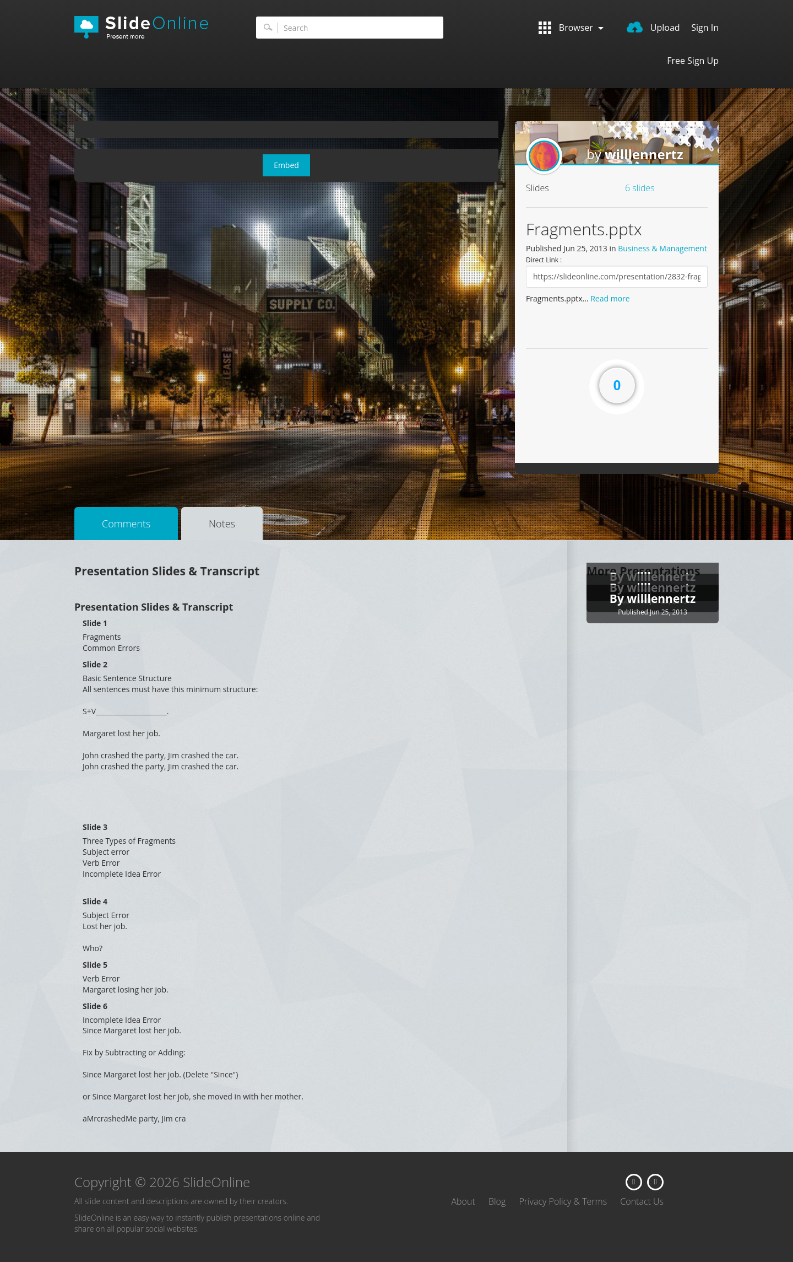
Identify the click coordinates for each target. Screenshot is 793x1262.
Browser (571, 27)
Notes (222, 523)
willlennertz (644, 154)
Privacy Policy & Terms (563, 1201)
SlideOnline (148, 27)
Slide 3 (95, 827)
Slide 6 (95, 1006)
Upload (653, 27)
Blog (497, 1201)
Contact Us (642, 1201)
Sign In (705, 27)
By (618, 598)
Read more (609, 298)
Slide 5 (95, 964)
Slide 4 (95, 901)
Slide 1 (95, 623)
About (463, 1201)
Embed (286, 165)
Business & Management (662, 248)
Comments (126, 523)
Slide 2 (95, 664)
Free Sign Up (693, 61)
